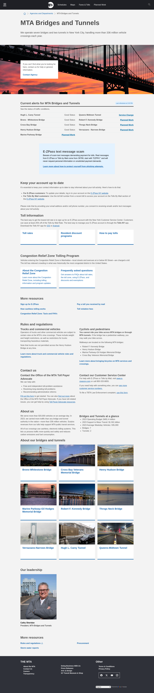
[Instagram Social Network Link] (117, 675)
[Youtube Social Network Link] (112, 675)
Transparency (28, 674)
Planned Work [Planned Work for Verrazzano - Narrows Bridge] (127, 129)
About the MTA (29, 666)
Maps (72, 5)
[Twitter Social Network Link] (106, 675)
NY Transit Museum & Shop (72, 673)
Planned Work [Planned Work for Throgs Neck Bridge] (127, 125)
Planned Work (100, 5)
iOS (48, 226)
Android (56, 226)
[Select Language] (103, 687)
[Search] (149, 4)
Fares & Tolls (84, 5)
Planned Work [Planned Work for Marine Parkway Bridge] (68, 134)
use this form (122, 393)
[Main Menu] (5, 5)
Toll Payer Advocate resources (62, 402)
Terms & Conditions (107, 666)
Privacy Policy (104, 669)
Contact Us (27, 669)
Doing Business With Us (70, 666)
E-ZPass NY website (99, 193)
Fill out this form (27, 396)
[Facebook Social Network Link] (101, 675)
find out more (64, 396)
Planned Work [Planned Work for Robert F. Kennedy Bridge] (127, 120)
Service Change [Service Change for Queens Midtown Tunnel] (126, 115)
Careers (26, 671)
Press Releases (67, 668)
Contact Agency (30, 75)
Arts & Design (66, 671)
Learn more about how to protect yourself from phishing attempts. (73, 166)
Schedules (62, 5)
